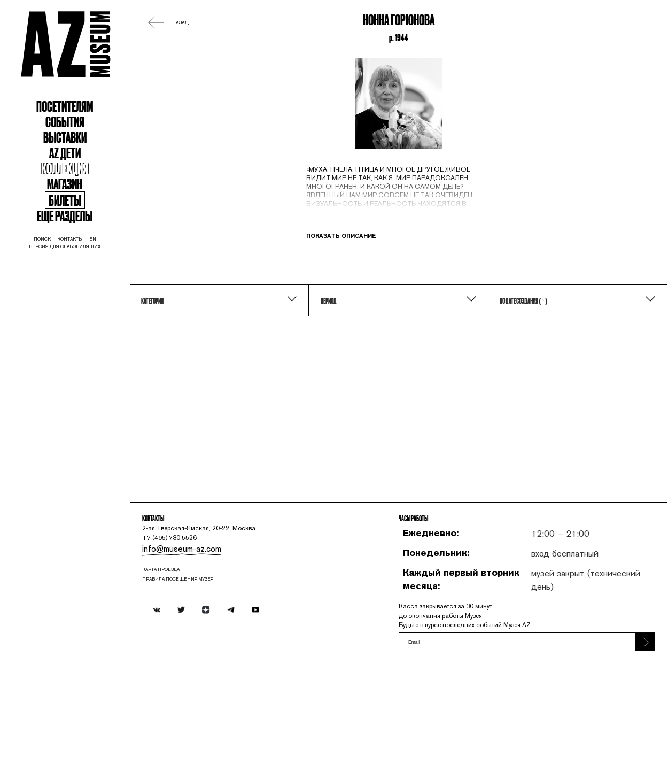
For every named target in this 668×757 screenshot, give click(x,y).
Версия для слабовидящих (83, 319)
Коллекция (83, 217)
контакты (90, 309)
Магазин (83, 237)
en (118, 309)
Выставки (83, 176)
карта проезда (206, 643)
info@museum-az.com (221, 618)
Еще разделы (83, 279)
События (83, 156)
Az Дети (83, 196)
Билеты (83, 259)
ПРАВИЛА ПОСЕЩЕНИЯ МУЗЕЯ (228, 655)
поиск (55, 309)
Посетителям (83, 135)
